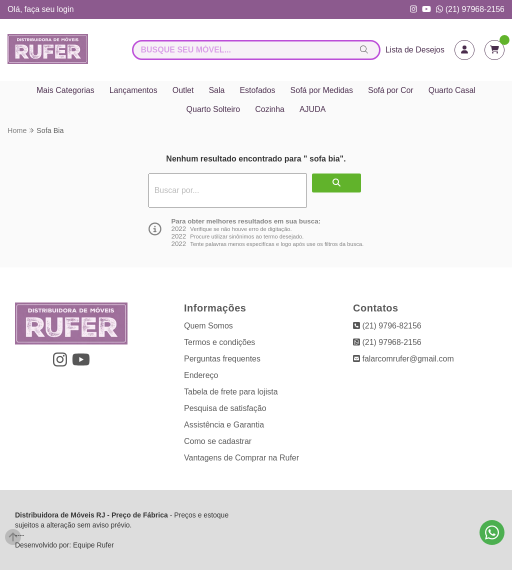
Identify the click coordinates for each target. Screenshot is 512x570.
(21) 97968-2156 (470, 9)
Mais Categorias (65, 90)
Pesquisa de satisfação (225, 408)
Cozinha (269, 109)
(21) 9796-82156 (387, 326)
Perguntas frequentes (222, 358)
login (65, 9)
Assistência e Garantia (224, 424)
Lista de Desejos (415, 50)
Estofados (257, 90)
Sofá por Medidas (321, 90)
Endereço (201, 375)
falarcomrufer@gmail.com (403, 358)
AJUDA (313, 109)
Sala (216, 90)
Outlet (183, 90)
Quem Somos (208, 326)
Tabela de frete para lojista (231, 392)
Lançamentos (134, 90)
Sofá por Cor (391, 90)
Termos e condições (219, 342)
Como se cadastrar (218, 441)
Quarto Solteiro (213, 109)
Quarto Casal (452, 90)
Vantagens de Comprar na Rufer (241, 458)
